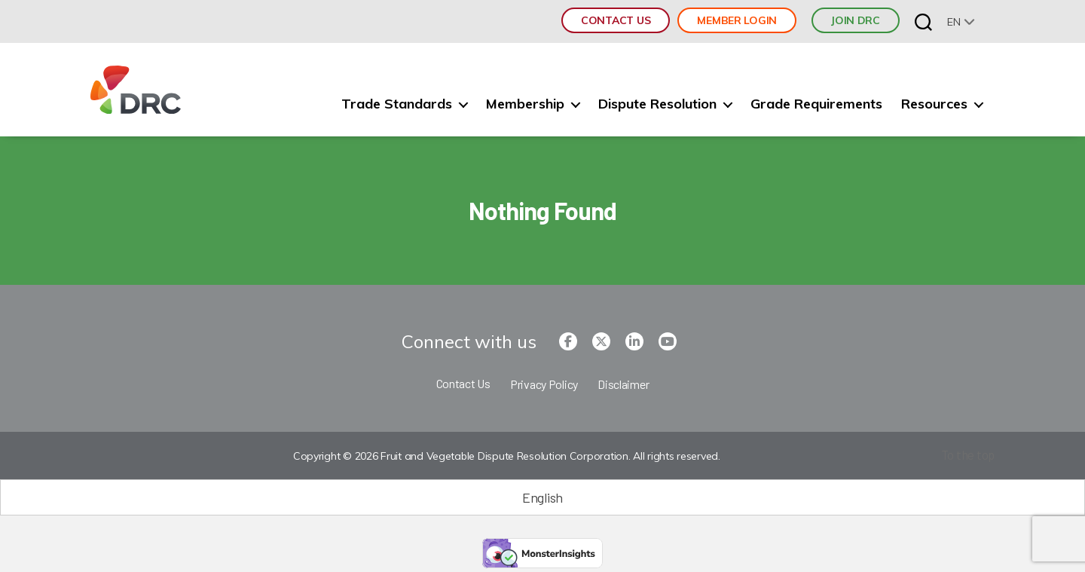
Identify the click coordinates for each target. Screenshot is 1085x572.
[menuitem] (961, 21)
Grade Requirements (816, 104)
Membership (525, 104)
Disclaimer (623, 384)
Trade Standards (396, 104)
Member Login (737, 20)
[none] (961, 21)
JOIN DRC (855, 20)
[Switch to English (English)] (542, 497)
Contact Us (615, 20)
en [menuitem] (953, 22)
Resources (934, 104)
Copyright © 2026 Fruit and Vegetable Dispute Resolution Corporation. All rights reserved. (504, 456)
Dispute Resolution (657, 104)
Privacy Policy (544, 384)
